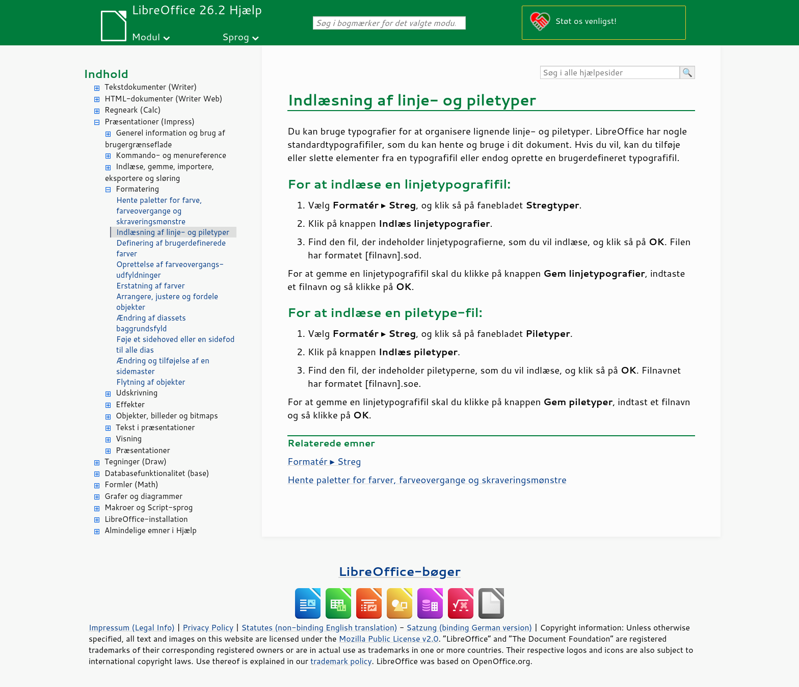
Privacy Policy (207, 627)
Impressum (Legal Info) (132, 627)
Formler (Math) (131, 484)
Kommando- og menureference (171, 155)
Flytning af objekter (150, 382)
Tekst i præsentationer (155, 427)
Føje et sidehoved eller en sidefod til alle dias (175, 344)
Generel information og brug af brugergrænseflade (165, 138)
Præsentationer (143, 450)
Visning (129, 438)
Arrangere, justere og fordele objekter (167, 301)
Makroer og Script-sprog (148, 507)
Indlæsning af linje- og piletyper (172, 232)
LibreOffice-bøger (399, 571)
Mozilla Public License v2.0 (389, 638)
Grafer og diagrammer (143, 496)
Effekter (130, 404)
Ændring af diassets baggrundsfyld (151, 323)
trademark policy (340, 661)
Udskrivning (136, 392)
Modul (145, 36)
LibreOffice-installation (146, 519)
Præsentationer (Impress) (149, 121)
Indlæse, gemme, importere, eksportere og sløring (159, 172)
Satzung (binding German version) (469, 627)
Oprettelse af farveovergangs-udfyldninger (170, 269)
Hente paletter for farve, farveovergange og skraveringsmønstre (159, 211)
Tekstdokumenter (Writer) (150, 87)
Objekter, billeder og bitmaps (167, 415)
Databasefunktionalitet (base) (156, 473)
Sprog (235, 36)
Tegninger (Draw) (135, 461)
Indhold (106, 74)
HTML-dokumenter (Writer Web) (163, 98)
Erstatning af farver (150, 285)
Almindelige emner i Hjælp (150, 530)
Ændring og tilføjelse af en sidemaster (162, 366)
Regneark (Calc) (132, 109)
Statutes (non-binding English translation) (319, 627)
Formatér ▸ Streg (324, 461)
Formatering (137, 188)
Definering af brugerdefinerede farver (171, 248)
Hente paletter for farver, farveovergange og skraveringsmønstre (427, 479)
